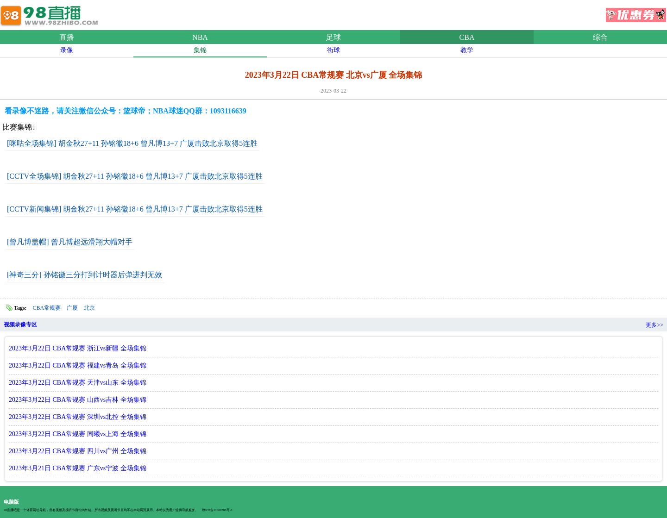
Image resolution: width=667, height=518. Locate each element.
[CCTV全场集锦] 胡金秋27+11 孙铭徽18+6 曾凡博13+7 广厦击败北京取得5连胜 (135, 176)
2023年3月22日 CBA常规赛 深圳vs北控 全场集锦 (77, 416)
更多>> (654, 325)
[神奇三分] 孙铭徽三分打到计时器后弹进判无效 (84, 275)
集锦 (200, 50)
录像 (66, 50)
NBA (200, 37)
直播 (66, 37)
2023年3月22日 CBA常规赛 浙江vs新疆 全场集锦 (77, 348)
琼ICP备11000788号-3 (217, 510)
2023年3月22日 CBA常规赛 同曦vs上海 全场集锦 (77, 434)
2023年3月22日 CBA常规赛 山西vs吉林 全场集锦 (77, 399)
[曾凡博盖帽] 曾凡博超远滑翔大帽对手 (69, 242)
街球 (333, 50)
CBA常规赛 (47, 308)
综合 (600, 37)
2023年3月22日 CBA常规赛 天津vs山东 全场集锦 (77, 382)
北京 (89, 308)
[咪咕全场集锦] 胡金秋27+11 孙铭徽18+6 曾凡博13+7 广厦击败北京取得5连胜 (132, 143)
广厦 (72, 308)
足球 (333, 37)
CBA (467, 37)
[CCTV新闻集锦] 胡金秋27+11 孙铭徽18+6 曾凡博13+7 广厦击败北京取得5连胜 (135, 209)
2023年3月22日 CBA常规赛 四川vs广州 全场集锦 (77, 451)
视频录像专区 (20, 324)
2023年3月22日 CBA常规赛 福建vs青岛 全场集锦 (77, 365)
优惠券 (636, 12)
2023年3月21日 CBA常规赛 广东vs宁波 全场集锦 (77, 468)
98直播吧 (51, 13)
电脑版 (11, 502)
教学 (466, 50)
